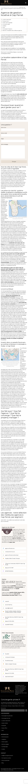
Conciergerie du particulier (7, 715)
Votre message (13, 151)
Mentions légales (5, 744)
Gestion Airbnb (5, 723)
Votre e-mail (13, 135)
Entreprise (4, 725)
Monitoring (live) (5, 736)
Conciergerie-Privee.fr (16, 768)
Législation (4, 739)
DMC (3, 730)
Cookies (3, 749)
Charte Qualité (5, 741)
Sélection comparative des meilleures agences (12, 30)
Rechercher (3, 708)
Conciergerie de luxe (6, 718)
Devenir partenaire (5, 760)
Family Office (4, 728)
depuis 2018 (21, 592)
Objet (13, 140)
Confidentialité (5, 746)
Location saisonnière (6, 19)
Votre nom (13, 129)
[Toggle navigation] (25, 3)
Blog (3, 762)
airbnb (3, 645)
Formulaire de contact (6, 758)
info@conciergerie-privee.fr (7, 755)
